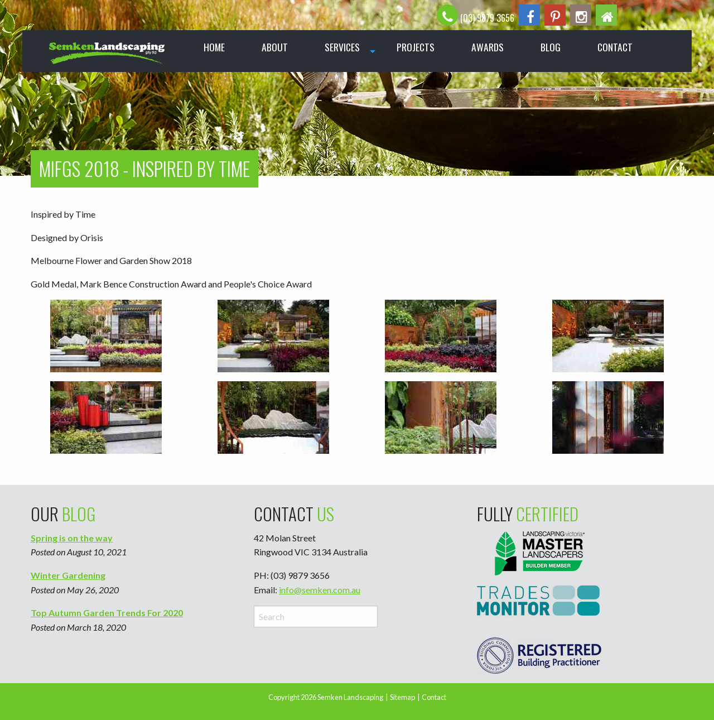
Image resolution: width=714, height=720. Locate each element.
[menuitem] (108, 51)
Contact (615, 47)
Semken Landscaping (350, 697)
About (275, 47)
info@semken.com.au (319, 589)
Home (214, 47)
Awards (487, 47)
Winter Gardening (68, 575)
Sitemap (402, 697)
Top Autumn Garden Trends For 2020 (107, 612)
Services (342, 47)
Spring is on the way (72, 537)
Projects (416, 47)
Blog (551, 47)
